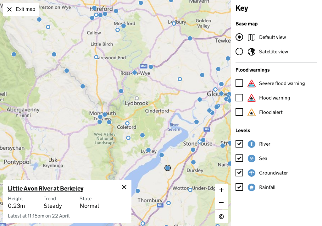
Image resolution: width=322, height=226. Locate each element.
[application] (115, 113)
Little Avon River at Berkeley (45, 188)
